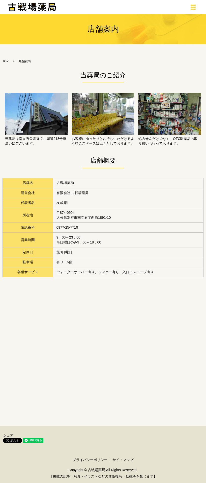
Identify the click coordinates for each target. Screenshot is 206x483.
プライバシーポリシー (90, 460)
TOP (5, 61)
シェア (8, 435)
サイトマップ (123, 460)
